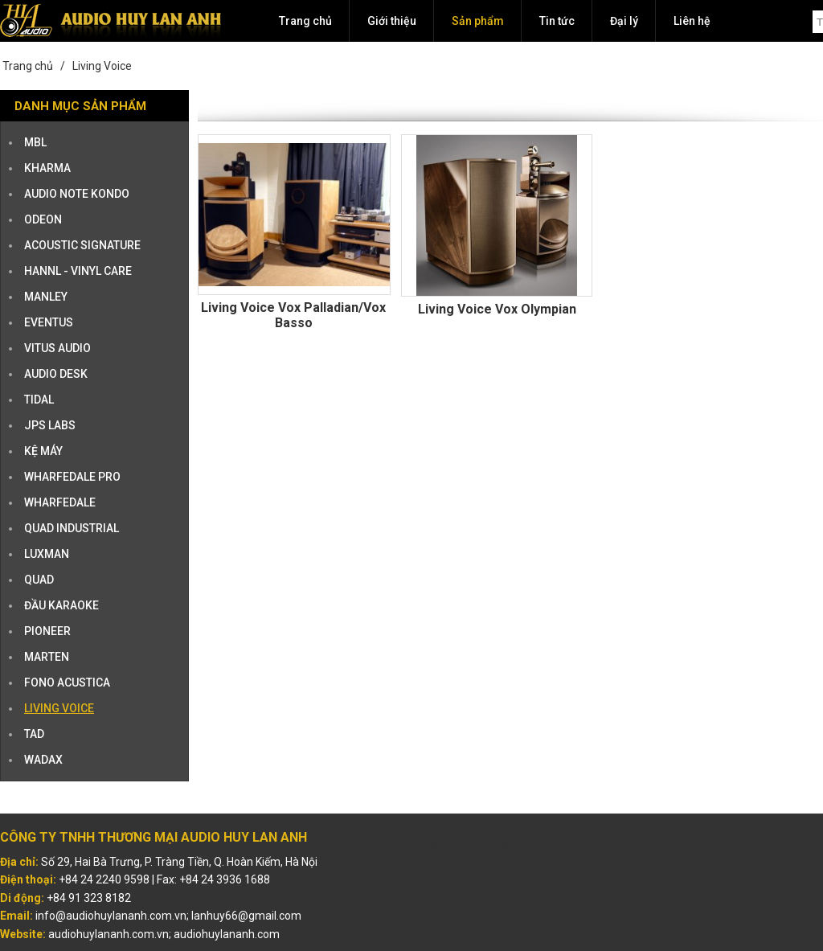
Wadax (43, 759)
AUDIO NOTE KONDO (76, 193)
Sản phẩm (478, 20)
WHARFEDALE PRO (72, 476)
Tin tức (557, 20)
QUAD (39, 579)
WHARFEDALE (60, 502)
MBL (35, 142)
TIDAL (39, 399)
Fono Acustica (67, 682)
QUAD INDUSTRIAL (71, 528)
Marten (46, 656)
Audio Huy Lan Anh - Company (490, 847)
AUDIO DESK (56, 373)
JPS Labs (50, 425)
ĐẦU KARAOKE (61, 605)
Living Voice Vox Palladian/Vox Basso (293, 315)
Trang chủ (305, 20)
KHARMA (47, 168)
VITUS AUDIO (57, 348)
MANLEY (46, 296)
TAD (34, 734)
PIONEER (47, 631)
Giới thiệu (391, 20)
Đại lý (624, 20)
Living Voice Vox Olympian (497, 309)
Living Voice (102, 65)
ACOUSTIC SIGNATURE (82, 245)
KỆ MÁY (43, 451)
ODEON (43, 219)
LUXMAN (46, 553)
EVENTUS (48, 322)
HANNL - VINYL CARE (78, 270)
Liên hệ (692, 20)
